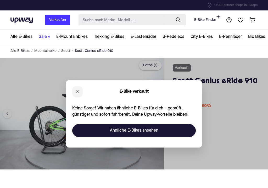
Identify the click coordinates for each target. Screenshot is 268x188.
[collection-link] (23, 37)
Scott (65, 51)
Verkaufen (57, 20)
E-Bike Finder (207, 18)
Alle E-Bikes (20, 51)
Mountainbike (45, 51)
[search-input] (124, 20)
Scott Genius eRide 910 (94, 51)
